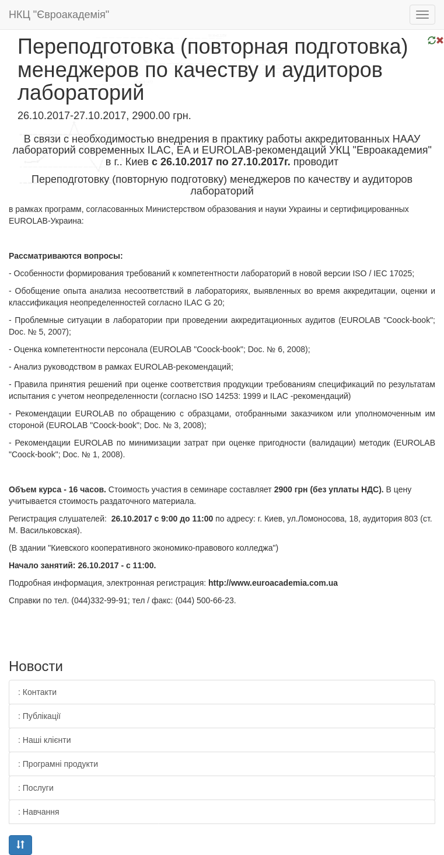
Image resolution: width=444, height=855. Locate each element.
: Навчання (39, 811)
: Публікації (39, 716)
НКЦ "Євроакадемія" (59, 14)
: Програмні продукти (58, 764)
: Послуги (36, 788)
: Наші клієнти (44, 740)
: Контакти (37, 692)
